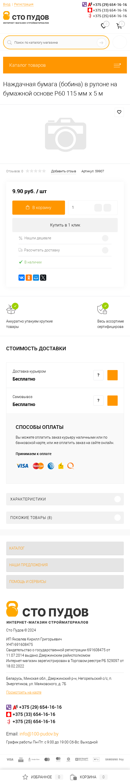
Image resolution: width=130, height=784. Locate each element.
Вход (6, 4)
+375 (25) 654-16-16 (110, 15)
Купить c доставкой (112, 375)
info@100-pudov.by (39, 733)
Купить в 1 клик (65, 225)
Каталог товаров (65, 65)
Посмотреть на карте (23, 692)
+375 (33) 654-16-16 (110, 10)
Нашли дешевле (34, 238)
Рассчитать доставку (39, 250)
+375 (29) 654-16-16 (40, 707)
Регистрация (23, 4)
